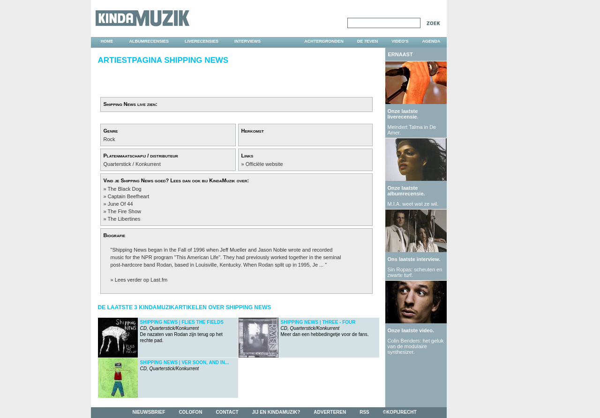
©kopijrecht (400, 412)
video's (399, 41)
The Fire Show (124, 211)
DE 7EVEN (367, 41)
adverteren (330, 412)
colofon (190, 412)
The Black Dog (124, 189)
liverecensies (201, 41)
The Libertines (123, 219)
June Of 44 (120, 204)
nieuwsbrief (148, 412)
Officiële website (264, 164)
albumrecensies (149, 41)
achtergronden (324, 41)
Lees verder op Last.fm (141, 280)
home (107, 41)
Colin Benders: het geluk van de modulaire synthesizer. (416, 346)
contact (227, 412)
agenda (431, 41)
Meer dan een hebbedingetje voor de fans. (325, 328)
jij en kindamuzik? (276, 412)
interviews (247, 41)
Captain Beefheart (129, 196)
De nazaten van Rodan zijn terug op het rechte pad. (182, 331)
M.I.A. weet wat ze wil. (413, 204)
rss (364, 412)
